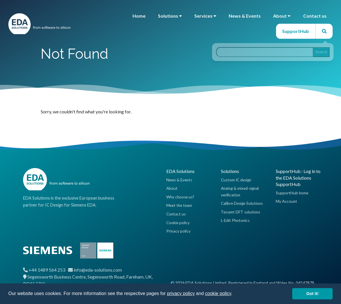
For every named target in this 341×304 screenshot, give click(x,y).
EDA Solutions (180, 171)
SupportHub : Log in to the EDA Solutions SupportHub (298, 177)
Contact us (315, 16)
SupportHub (295, 31)
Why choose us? (180, 197)
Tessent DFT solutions (240, 212)
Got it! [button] (312, 293)
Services (205, 16)
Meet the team (179, 205)
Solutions (170, 16)
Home (139, 16)
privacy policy (181, 293)
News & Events (245, 16)
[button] (234, 294)
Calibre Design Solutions (242, 203)
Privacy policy (178, 231)
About (281, 16)
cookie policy (218, 293)
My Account (286, 201)
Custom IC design (236, 180)
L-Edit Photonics (235, 220)
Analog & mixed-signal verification (240, 191)
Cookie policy (178, 222)
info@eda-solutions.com (98, 269)
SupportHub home (292, 193)
